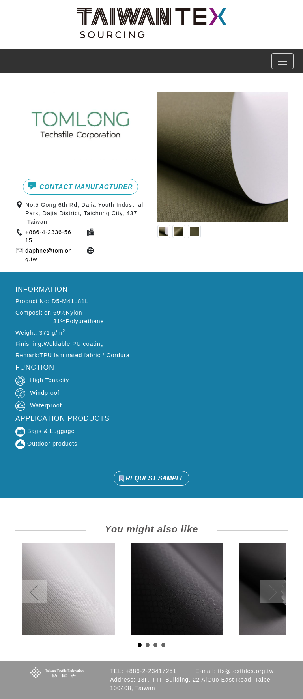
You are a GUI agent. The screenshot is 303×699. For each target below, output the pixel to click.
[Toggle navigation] (282, 61)
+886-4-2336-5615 (48, 236)
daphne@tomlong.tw (48, 254)
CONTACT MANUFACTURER (80, 186)
